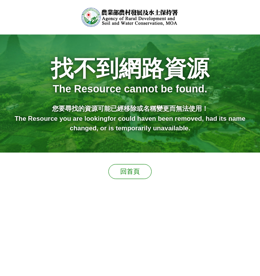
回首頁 (130, 171)
